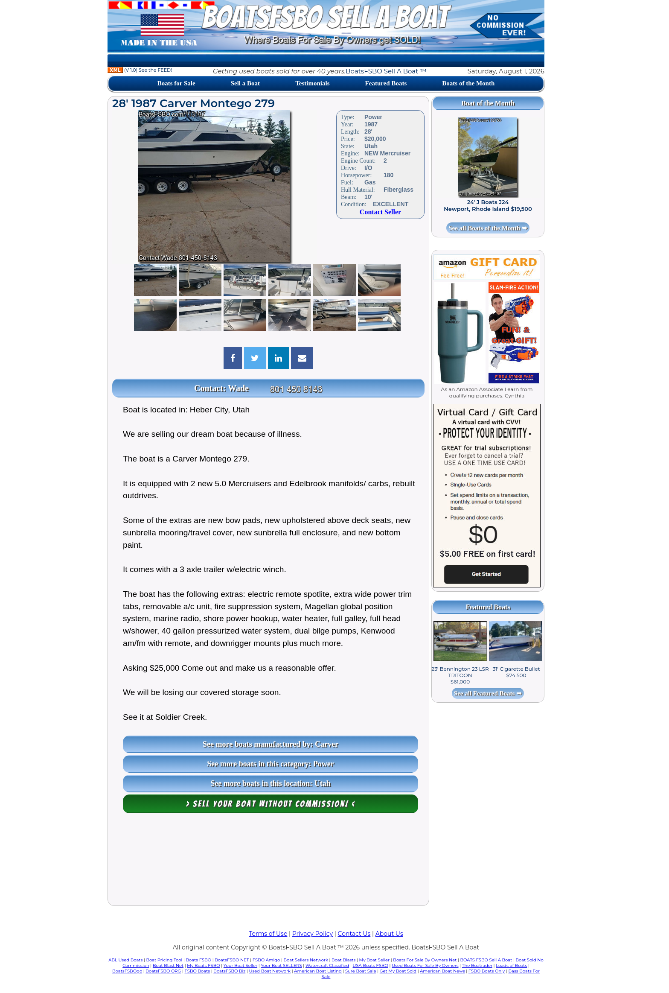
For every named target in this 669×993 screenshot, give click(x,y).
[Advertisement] (268, 861)
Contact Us (354, 934)
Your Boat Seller (240, 965)
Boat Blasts (343, 960)
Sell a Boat (245, 83)
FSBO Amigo (266, 960)
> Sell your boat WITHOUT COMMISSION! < (270, 804)
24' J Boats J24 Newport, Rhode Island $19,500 (488, 205)
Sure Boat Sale (360, 971)
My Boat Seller (374, 960)
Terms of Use (268, 934)
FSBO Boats (197, 971)
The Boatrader (477, 965)
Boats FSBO (199, 960)
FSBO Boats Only (486, 971)
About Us (389, 934)
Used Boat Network (270, 971)
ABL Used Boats (125, 960)
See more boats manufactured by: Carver (270, 744)
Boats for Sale (176, 83)
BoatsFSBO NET (232, 960)
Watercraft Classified (327, 965)
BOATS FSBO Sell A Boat (486, 960)
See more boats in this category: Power (270, 763)
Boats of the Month (468, 83)
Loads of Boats (511, 965)
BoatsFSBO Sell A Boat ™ (386, 71)
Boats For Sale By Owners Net (425, 960)
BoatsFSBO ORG (163, 971)
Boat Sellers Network (305, 960)
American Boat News (442, 971)
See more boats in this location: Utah (270, 783)
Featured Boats (386, 83)
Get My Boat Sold (398, 971)
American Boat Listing (318, 971)
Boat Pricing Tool (164, 960)
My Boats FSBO (203, 965)
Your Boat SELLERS (281, 965)
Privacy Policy (312, 934)
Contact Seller (380, 212)
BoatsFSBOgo (127, 971)
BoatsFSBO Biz (229, 971)
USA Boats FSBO (370, 965)
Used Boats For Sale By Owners (425, 965)
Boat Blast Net (168, 965)
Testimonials (312, 83)
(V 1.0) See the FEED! (140, 70)
